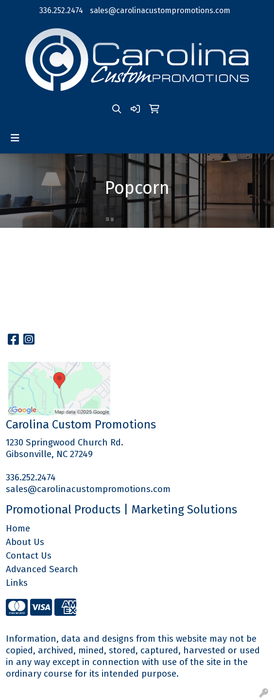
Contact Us (28, 555)
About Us (25, 542)
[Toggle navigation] (15, 138)
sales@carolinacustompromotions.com (160, 10)
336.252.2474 (61, 10)
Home (18, 528)
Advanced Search (42, 569)
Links (17, 583)
